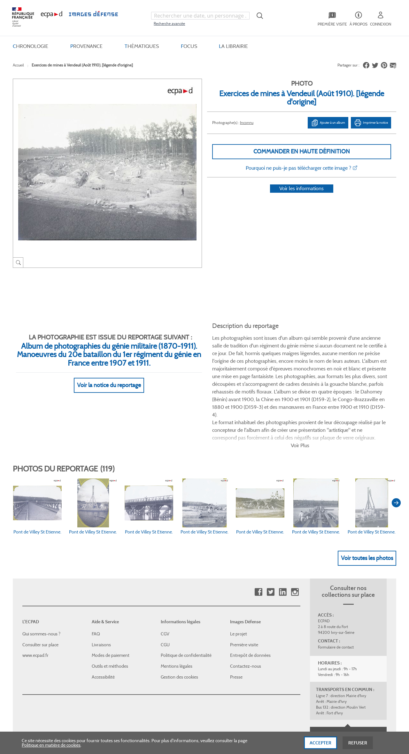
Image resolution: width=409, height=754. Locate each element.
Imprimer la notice (371, 123)
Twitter (270, 538)
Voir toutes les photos (367, 504)
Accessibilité (103, 623)
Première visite (244, 591)
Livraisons (101, 591)
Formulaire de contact (336, 593)
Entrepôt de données (250, 601)
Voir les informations (301, 197)
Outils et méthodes (110, 612)
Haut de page (348, 680)
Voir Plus (300, 391)
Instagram (295, 538)
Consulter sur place (40, 591)
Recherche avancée (169, 23)
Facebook (258, 538)
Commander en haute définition (301, 151)
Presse (236, 623)
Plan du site (191, 684)
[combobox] (200, 15)
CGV (165, 580)
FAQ (96, 580)
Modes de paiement (110, 601)
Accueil (18, 65)
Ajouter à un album (328, 123)
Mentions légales (176, 612)
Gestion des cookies (179, 623)
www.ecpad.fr (35, 601)
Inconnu (246, 122)
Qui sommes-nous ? (41, 580)
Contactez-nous (245, 612)
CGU (165, 591)
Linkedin (283, 538)
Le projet (238, 580)
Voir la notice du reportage (109, 377)
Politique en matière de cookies (51, 747)
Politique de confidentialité (186, 601)
